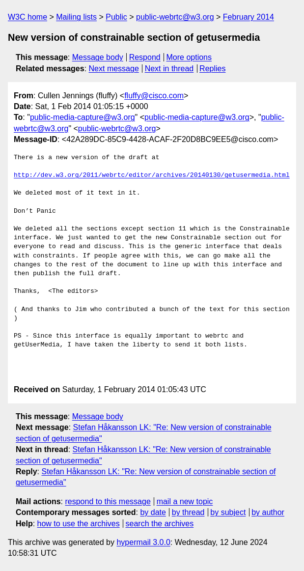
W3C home (27, 17)
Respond (145, 57)
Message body (97, 57)
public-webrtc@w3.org (175, 17)
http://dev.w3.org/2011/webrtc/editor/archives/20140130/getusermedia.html (152, 175)
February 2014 (248, 17)
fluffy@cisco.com (154, 95)
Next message (114, 68)
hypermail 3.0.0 (143, 542)
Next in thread (169, 68)
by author (267, 512)
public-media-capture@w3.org (82, 117)
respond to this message (107, 501)
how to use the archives (78, 523)
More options (189, 57)
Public (116, 17)
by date (153, 512)
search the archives (160, 523)
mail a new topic (185, 501)
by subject (228, 512)
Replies (212, 68)
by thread (188, 512)
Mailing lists (76, 17)
